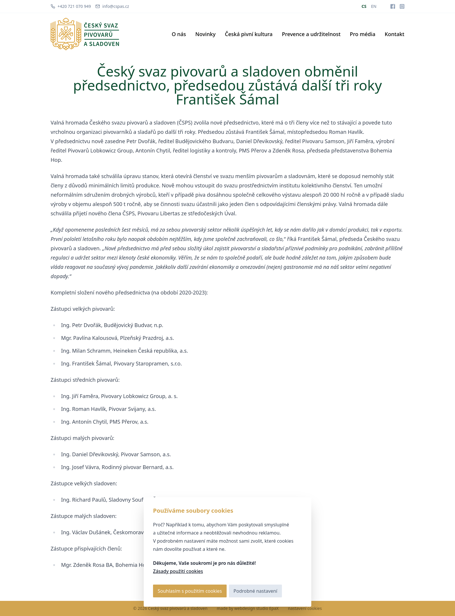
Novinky (205, 34)
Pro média (363, 34)
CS (364, 6)
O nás (179, 34)
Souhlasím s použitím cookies (190, 591)
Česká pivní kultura (249, 34)
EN (373, 6)
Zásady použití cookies (178, 571)
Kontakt (394, 34)
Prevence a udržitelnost (311, 34)
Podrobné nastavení (256, 591)
